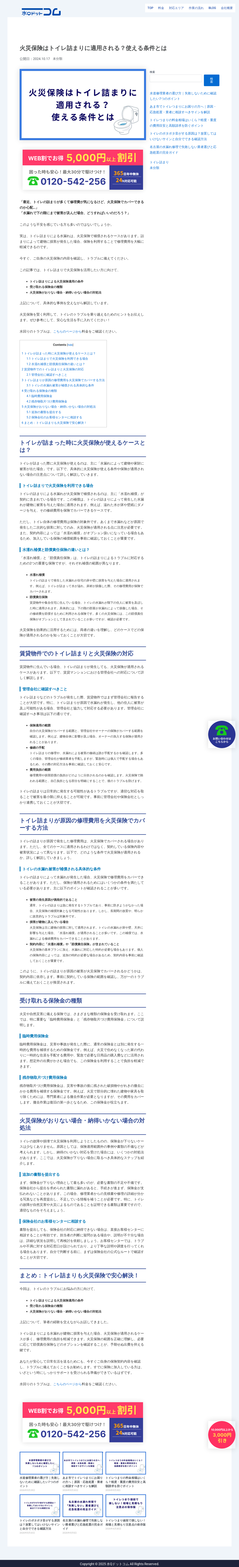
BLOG (212, 11)
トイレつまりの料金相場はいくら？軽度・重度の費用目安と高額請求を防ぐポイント (125, 1481)
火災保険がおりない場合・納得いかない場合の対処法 (61, 406)
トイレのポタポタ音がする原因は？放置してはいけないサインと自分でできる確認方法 (40, 1523)
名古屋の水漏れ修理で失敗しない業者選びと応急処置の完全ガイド (83, 1523)
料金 (161, 11)
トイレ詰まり (160, 167)
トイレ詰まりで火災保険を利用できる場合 (59, 358)
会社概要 (227, 11)
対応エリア (176, 11)
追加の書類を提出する (45, 411)
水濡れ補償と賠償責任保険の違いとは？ (58, 364)
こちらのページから (68, 331)
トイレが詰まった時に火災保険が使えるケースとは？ (61, 353)
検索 (152, 71)
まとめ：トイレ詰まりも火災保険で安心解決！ (56, 422)
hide (72, 345)
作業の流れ (196, 11)
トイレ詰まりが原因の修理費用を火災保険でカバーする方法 (66, 379)
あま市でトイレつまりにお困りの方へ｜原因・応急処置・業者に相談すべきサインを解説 (83, 1481)
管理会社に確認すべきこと (48, 374)
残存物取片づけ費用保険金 (48, 400)
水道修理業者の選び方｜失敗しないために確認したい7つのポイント (40, 1481)
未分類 (58, 59)
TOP (150, 11)
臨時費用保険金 (40, 395)
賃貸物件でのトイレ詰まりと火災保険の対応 (55, 369)
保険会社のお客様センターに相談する (56, 416)
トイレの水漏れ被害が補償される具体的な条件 (62, 385)
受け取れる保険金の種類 (40, 390)
